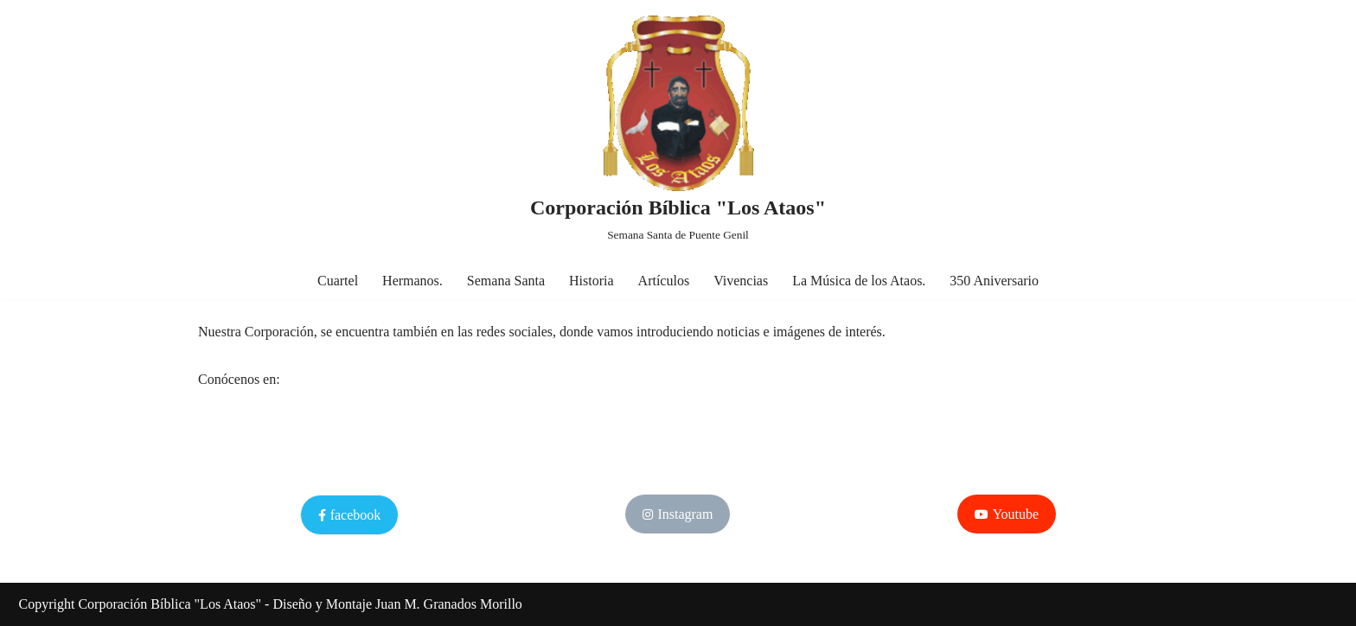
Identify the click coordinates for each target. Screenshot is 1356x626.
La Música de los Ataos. (858, 280)
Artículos (664, 280)
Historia (591, 280)
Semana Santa (506, 280)
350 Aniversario (994, 280)
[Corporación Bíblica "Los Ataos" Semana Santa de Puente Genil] (678, 131)
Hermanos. (412, 280)
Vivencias (740, 280)
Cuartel (337, 280)
